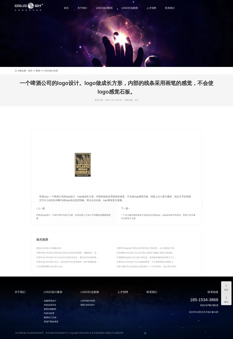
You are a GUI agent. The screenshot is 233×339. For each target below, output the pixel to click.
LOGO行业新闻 (129, 8)
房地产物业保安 (51, 321)
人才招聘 (151, 8)
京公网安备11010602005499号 (29, 333)
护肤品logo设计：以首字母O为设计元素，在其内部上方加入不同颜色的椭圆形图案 (73, 229)
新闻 (38, 70)
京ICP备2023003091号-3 (57, 333)
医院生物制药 (50, 309)
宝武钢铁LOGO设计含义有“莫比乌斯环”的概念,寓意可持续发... (145, 275)
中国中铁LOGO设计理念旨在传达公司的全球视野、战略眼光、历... (67, 275)
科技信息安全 (50, 305)
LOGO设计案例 (104, 8)
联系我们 (170, 8)
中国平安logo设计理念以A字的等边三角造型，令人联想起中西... (145, 271)
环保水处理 (49, 313)
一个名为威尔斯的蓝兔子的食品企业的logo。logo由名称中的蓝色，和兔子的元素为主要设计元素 (158, 229)
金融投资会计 (50, 300)
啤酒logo (43, 241)
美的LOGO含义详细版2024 (49, 271)
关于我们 (82, 8)
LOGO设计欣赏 (51, 70)
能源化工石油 (50, 317)
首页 (66, 8)
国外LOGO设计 (88, 305)
